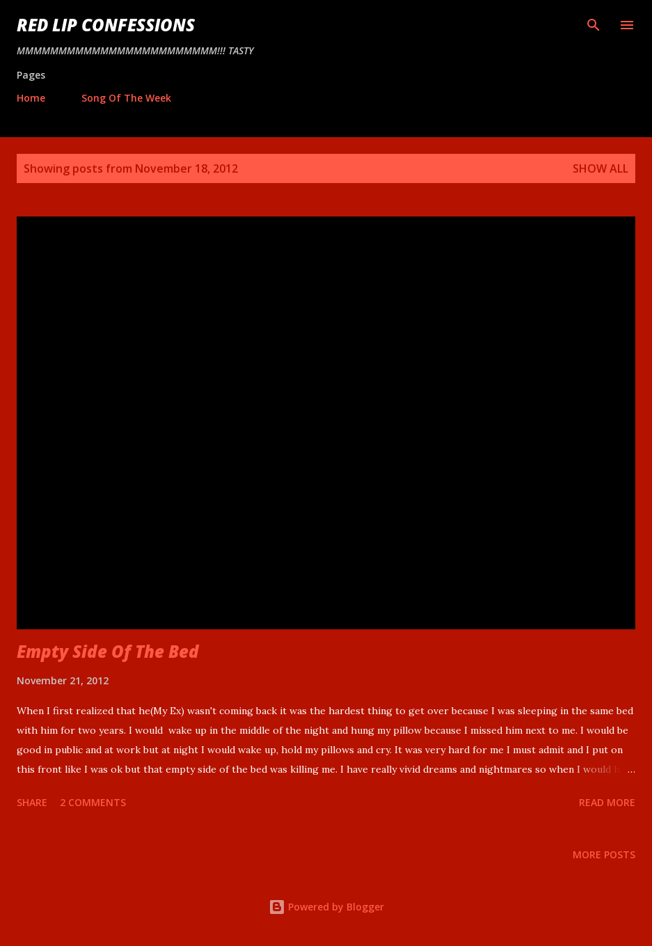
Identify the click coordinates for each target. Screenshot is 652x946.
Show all (600, 168)
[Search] (593, 25)
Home (31, 97)
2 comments (93, 802)
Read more (607, 802)
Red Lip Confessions (106, 24)
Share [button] (32, 802)
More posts (604, 854)
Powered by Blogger (326, 906)
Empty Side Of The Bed (108, 651)
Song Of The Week (126, 97)
